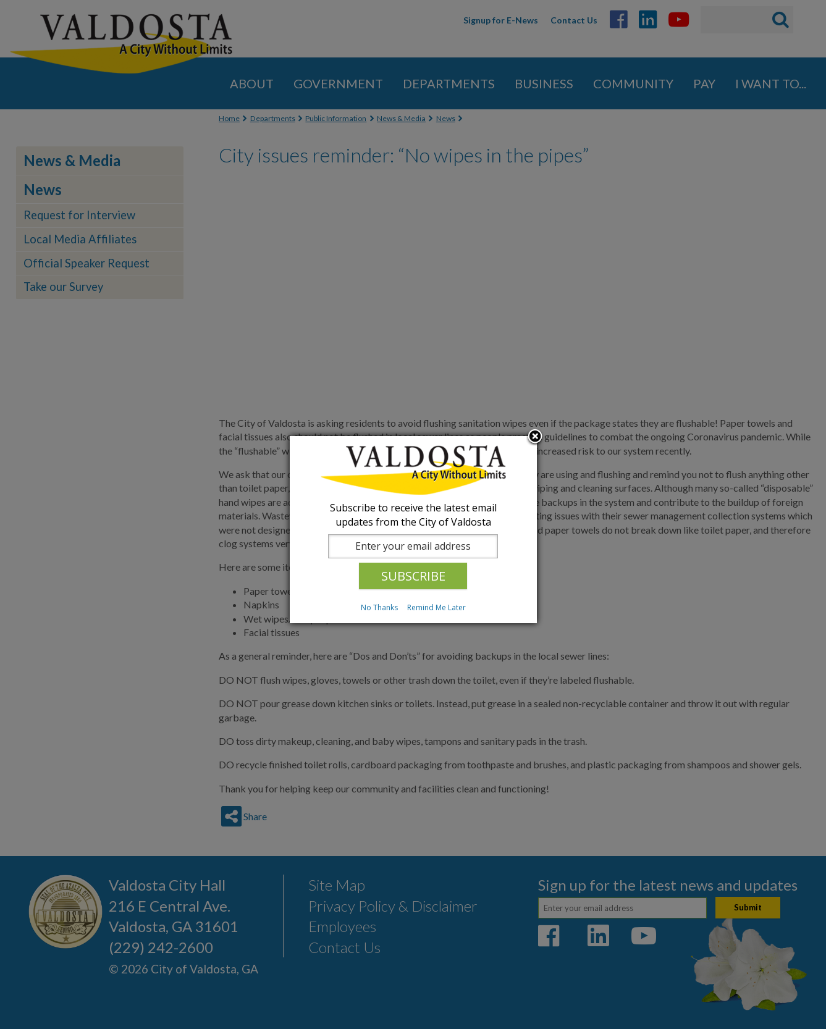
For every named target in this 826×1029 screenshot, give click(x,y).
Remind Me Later (436, 607)
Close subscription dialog (535, 437)
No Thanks (379, 607)
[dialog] (413, 529)
